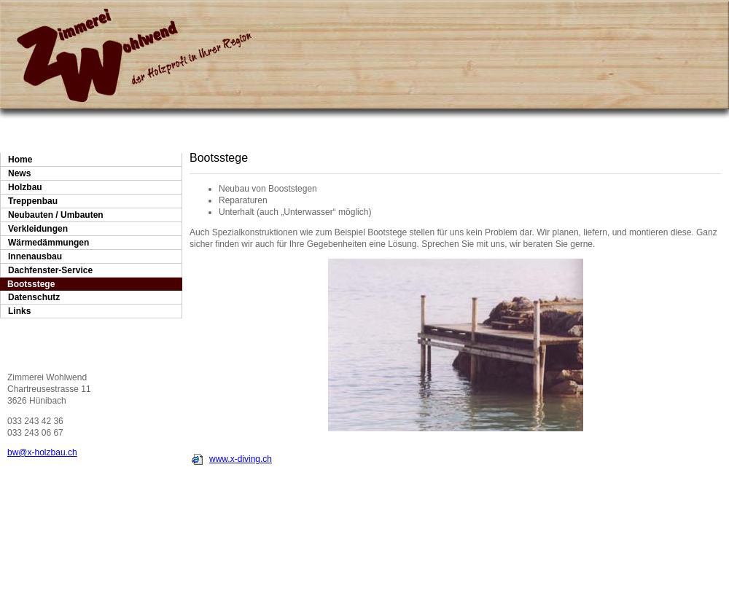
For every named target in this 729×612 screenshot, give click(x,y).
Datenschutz (34, 297)
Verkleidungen (38, 229)
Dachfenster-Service (50, 270)
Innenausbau (35, 256)
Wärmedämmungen (48, 243)
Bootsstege (31, 284)
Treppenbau (33, 201)
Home (20, 159)
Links (19, 311)
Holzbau (25, 187)
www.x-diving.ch (240, 459)
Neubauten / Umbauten (56, 215)
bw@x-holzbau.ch (42, 452)
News (19, 173)
